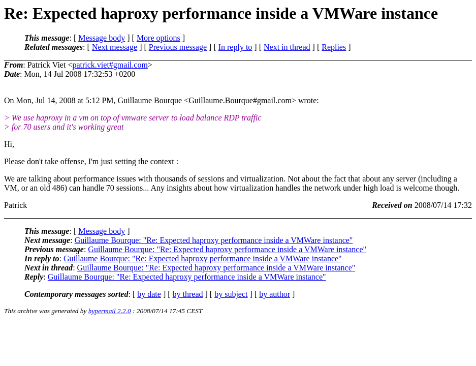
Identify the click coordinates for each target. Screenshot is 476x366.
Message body (101, 38)
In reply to (235, 47)
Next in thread (287, 47)
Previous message (178, 47)
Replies (334, 47)
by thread (188, 294)
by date (149, 294)
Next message (114, 47)
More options (158, 38)
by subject (230, 294)
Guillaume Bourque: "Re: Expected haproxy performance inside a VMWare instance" (214, 240)
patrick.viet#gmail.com (109, 64)
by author (274, 294)
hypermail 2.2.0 (109, 311)
